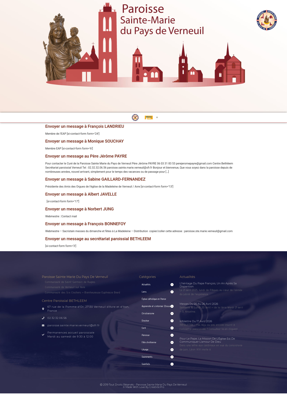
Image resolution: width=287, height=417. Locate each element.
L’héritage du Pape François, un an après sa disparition (208, 285)
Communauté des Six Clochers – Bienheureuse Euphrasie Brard (83, 292)
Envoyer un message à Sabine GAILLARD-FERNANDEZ (95, 179)
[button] (157, 284)
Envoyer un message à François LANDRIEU (84, 126)
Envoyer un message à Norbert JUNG (79, 209)
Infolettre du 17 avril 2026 (196, 321)
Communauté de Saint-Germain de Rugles (70, 282)
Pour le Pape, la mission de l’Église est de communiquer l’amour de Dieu (207, 340)
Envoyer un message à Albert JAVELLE (81, 194)
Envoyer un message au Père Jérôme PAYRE (86, 156)
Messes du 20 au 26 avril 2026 (199, 303)
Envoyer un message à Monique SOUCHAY (84, 141)
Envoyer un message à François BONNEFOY (85, 223)
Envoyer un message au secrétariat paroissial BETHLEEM (98, 238)
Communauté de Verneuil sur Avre (65, 287)
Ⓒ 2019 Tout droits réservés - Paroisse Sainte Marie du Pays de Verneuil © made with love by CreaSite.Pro (143, 386)
